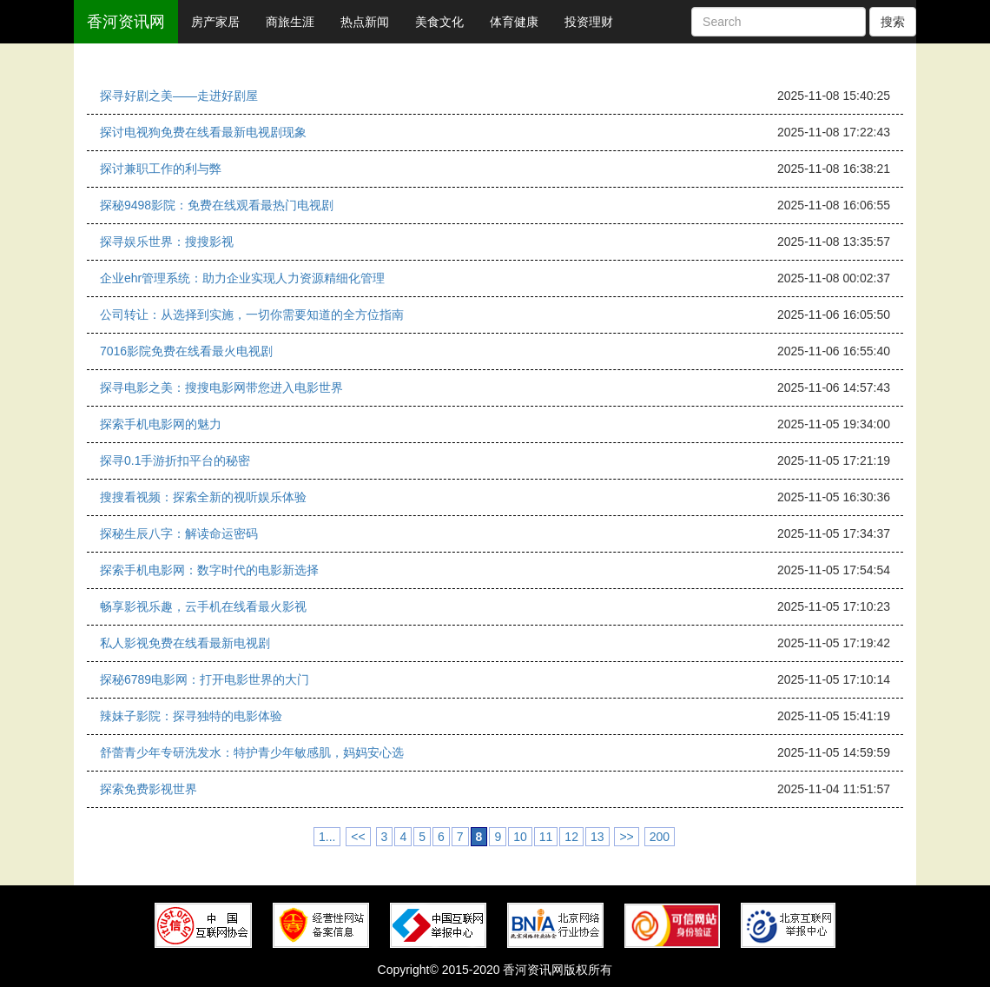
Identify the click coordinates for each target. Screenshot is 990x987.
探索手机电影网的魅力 (160, 424)
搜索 (893, 22)
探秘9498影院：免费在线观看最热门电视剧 (216, 205)
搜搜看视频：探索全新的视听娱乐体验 (203, 497)
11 (546, 837)
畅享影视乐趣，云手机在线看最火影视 (203, 606)
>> (626, 837)
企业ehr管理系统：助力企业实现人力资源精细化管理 (242, 278)
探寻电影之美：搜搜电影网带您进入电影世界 (221, 387)
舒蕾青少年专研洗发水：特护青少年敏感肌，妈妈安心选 (252, 752)
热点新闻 (364, 22)
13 (597, 837)
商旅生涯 (290, 22)
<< (358, 837)
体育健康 (514, 22)
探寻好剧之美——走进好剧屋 (179, 96)
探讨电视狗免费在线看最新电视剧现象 (203, 132)
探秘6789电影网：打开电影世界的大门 (204, 679)
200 (660, 837)
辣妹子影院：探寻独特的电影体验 (191, 716)
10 (520, 837)
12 (571, 837)
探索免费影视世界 (148, 789)
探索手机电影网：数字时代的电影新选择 (209, 570)
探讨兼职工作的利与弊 (160, 169)
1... (327, 837)
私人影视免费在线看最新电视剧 (185, 643)
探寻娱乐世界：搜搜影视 (167, 241)
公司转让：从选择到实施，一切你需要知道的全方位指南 (252, 314)
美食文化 (439, 22)
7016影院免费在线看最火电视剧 (186, 351)
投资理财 (588, 22)
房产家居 (215, 22)
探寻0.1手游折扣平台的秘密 (175, 460)
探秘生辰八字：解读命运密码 (179, 533)
